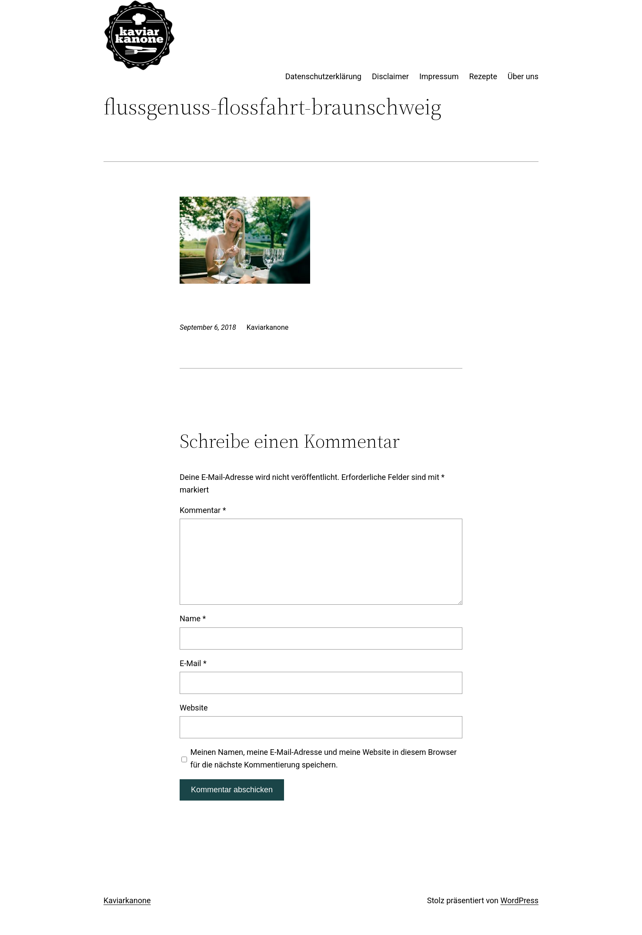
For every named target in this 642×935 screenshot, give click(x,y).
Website (193, 707)
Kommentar (203, 510)
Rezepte (483, 76)
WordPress (519, 900)
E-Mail (193, 663)
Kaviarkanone (127, 900)
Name (193, 618)
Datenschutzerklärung (323, 76)
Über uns (523, 76)
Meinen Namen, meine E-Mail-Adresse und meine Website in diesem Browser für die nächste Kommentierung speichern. (324, 758)
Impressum (439, 76)
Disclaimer (390, 76)
